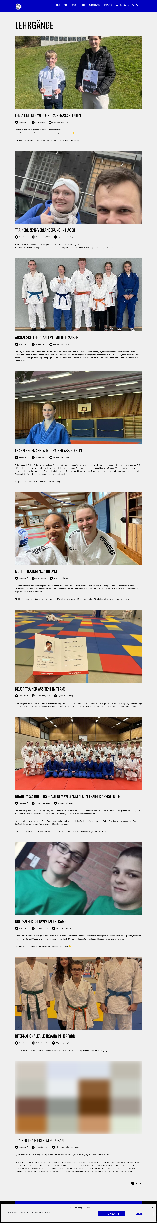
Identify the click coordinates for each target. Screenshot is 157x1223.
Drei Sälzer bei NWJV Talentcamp (40, 921)
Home (58, 5)
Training (75, 5)
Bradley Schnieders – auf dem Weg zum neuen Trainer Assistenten (67, 796)
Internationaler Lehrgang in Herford (45, 1036)
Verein (66, 5)
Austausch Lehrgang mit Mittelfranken (46, 337)
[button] (152, 1207)
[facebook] (128, 5)
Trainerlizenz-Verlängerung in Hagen (45, 230)
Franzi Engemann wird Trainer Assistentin (48, 450)
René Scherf (23, 122)
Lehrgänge (64, 122)
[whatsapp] (120, 5)
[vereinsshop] (116, 5)
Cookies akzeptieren (111, 1214)
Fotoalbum (108, 5)
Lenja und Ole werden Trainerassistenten (48, 115)
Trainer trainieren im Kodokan (39, 1140)
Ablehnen (140, 1214)
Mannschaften (94, 5)
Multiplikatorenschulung (36, 571)
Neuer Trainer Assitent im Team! (40, 689)
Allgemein (56, 122)
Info (83, 5)
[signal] (124, 5)
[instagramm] (132, 5)
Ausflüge (67, 1147)
